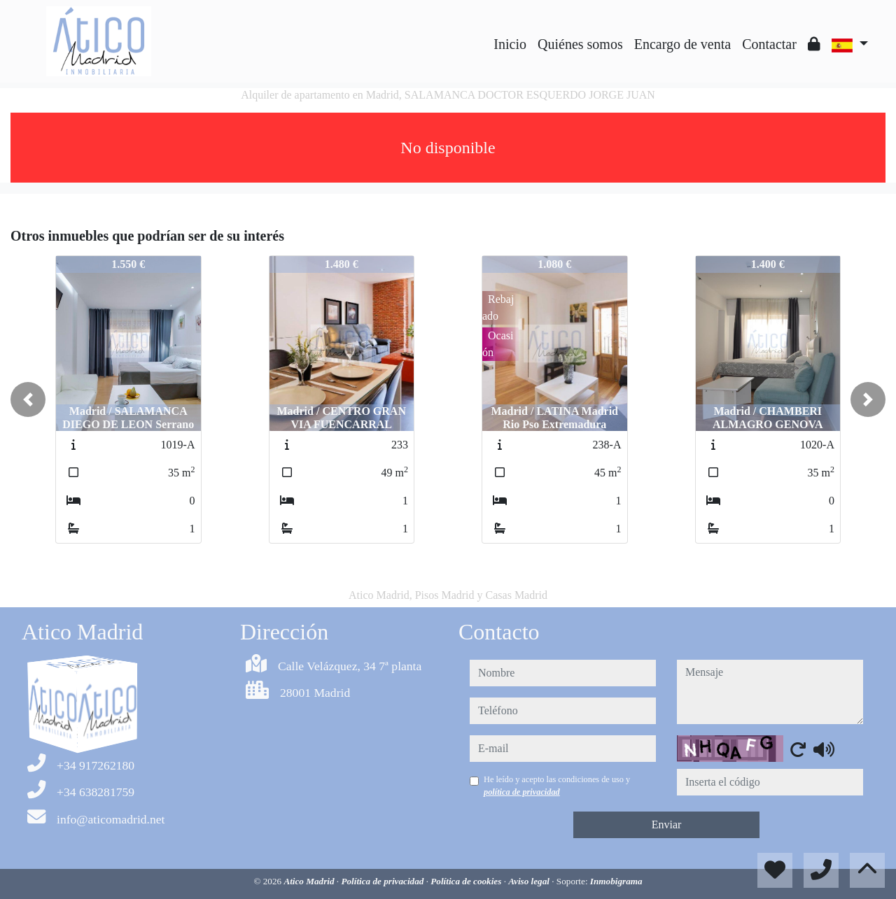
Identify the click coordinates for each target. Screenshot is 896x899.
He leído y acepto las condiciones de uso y (557, 785)
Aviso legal (530, 881)
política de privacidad (522, 792)
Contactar (769, 44)
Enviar (667, 824)
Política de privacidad (383, 881)
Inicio (509, 44)
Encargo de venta (682, 44)
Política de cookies (466, 881)
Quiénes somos (580, 44)
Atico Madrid (310, 881)
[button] (28, 399)
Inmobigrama (616, 881)
